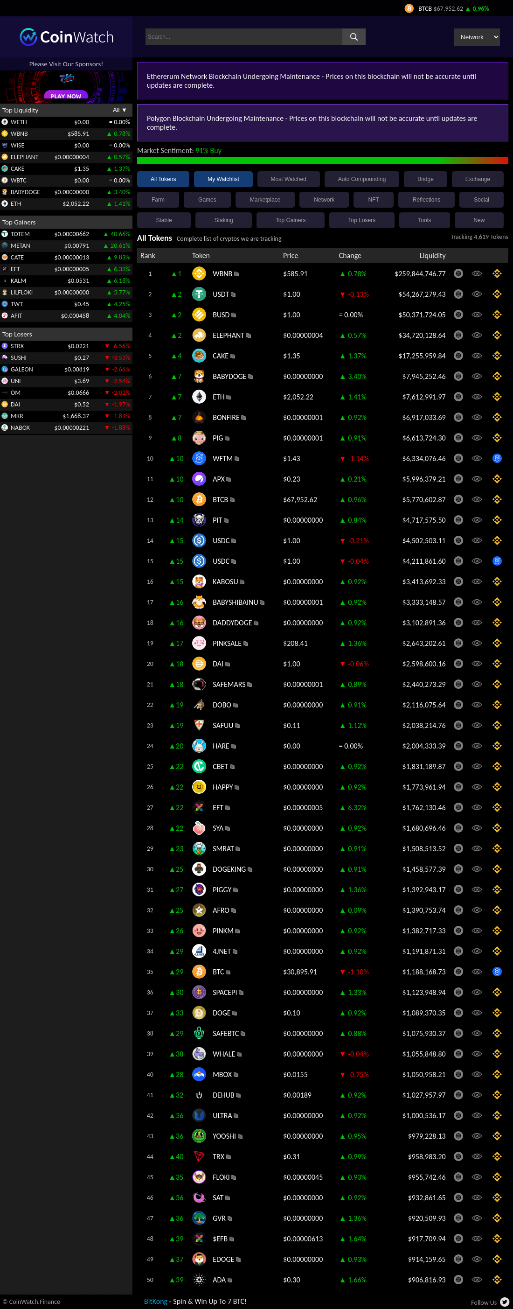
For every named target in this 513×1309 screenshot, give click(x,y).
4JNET (222, 951)
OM (16, 393)
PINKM (223, 930)
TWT (17, 304)
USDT (221, 294)
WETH (19, 122)
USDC (221, 540)
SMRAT (223, 848)
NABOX (20, 428)
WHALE (224, 1054)
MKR (17, 416)
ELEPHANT (24, 157)
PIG (218, 438)
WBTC (19, 180)
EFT (15, 269)
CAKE (18, 169)
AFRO (221, 910)
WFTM (223, 458)
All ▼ (120, 109)
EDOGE (223, 1259)
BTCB (220, 499)
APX (219, 479)
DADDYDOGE (232, 622)
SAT (218, 1197)
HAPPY (223, 787)
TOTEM (20, 234)
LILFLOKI (22, 292)
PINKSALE (227, 643)
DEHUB (224, 1095)
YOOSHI (224, 1136)
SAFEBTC (226, 1033)
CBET (220, 766)
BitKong (155, 1301)
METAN (20, 246)
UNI (16, 381)
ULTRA (222, 1115)
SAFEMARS (229, 684)
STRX (17, 346)
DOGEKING (229, 869)
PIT (217, 520)
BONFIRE (226, 417)
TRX (218, 1156)
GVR (219, 1218)
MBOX (222, 1074)
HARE (221, 746)
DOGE (221, 1012)
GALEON (22, 369)
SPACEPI (225, 992)
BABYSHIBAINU (235, 602)
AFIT (16, 316)
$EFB (220, 1238)
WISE (17, 145)
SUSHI (19, 358)
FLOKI (221, 1177)
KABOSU (225, 581)
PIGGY (222, 889)
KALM (18, 281)
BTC (218, 971)
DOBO (222, 704)
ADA (219, 1279)
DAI (15, 404)
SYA (218, 828)
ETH (16, 204)
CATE (17, 257)
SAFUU (223, 725)
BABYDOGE (25, 192)
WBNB (19, 134)
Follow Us (484, 1303)
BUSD (221, 314)
